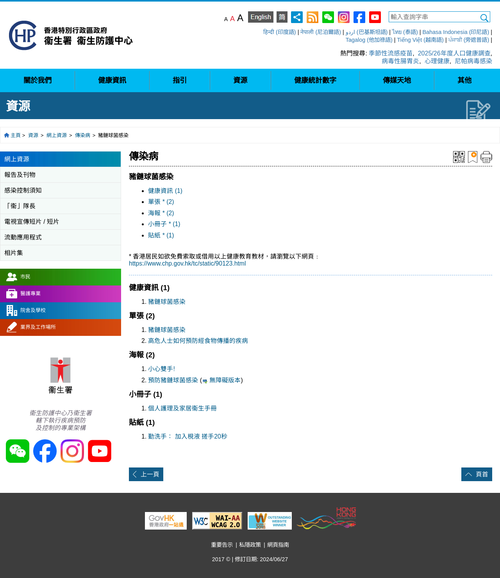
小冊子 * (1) (164, 224)
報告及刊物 (20, 174)
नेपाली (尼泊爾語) (320, 32)
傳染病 (82, 135)
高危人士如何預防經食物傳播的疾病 (198, 340)
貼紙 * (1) (161, 235)
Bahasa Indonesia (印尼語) (455, 32)
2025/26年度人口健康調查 (454, 53)
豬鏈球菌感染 (167, 301)
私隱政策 (250, 545)
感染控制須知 (23, 190)
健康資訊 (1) (165, 190)
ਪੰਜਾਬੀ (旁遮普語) (468, 40)
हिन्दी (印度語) (279, 32)
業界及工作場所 (38, 327)
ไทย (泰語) (405, 32)
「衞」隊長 (20, 206)
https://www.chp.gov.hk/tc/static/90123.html (187, 263)
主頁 (16, 135)
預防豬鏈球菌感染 (174, 380)
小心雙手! (161, 369)
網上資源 (56, 135)
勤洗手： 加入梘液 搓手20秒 (187, 436)
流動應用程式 (23, 237)
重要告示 (222, 545)
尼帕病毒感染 (473, 61)
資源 (33, 135)
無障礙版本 (225, 380)
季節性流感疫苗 (390, 53)
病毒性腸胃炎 (400, 61)
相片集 (13, 253)
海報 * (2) (161, 213)
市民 (25, 277)
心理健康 (437, 61)
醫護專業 (30, 293)
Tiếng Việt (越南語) (420, 40)
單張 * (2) (161, 201)
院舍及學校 (33, 310)
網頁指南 (278, 545)
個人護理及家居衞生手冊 (182, 408)
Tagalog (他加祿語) (369, 40)
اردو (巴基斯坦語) (367, 32)
